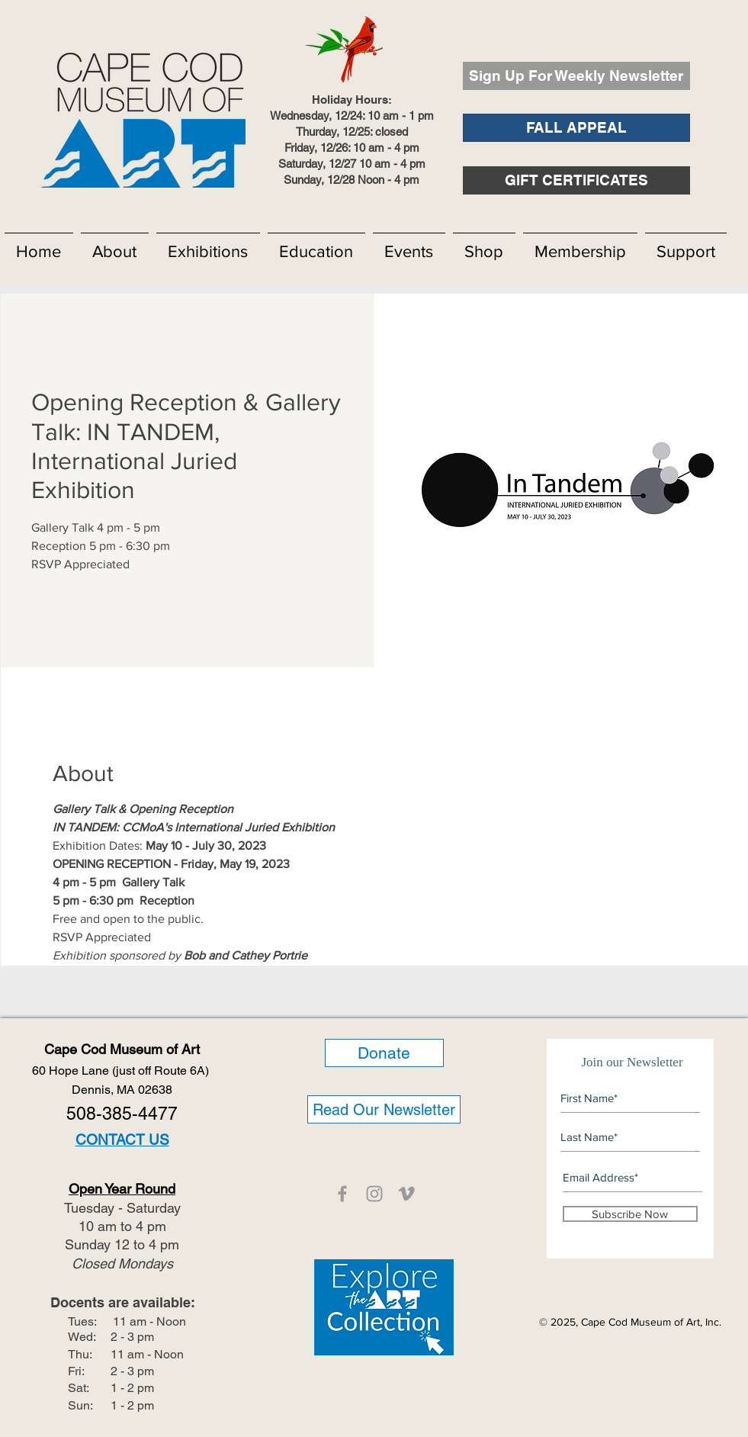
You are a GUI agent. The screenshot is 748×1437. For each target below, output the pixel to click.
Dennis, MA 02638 (122, 1089)
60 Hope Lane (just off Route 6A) (122, 1070)
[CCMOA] (342, 1193)
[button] (114, 245)
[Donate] (384, 1053)
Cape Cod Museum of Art (122, 1049)
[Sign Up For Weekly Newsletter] (576, 76)
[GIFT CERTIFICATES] (576, 180)
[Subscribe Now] (630, 1214)
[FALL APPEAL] (576, 128)
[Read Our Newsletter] (384, 1109)
